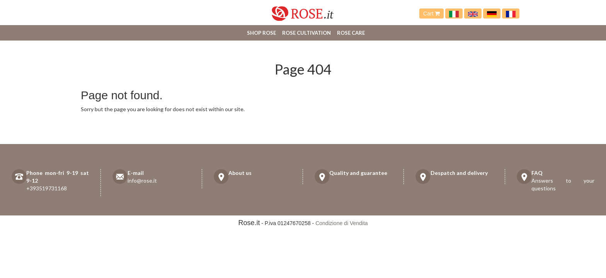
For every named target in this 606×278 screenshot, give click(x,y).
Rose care (351, 33)
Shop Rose (261, 33)
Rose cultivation (306, 33)
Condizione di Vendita (341, 223)
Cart (431, 13)
